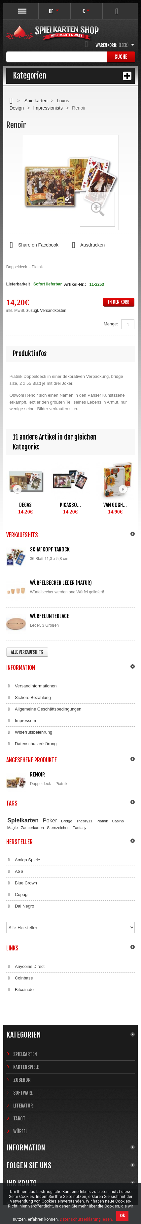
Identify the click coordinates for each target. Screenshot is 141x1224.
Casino (118, 821)
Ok (122, 1215)
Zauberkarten (32, 827)
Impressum (21, 720)
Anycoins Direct (25, 966)
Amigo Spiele (23, 860)
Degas (25, 505)
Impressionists (47, 108)
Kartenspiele (26, 1067)
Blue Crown (21, 883)
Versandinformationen (31, 686)
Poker (50, 820)
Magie (12, 827)
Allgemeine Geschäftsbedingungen (44, 709)
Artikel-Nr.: (75, 284)
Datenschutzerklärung (31, 743)
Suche (121, 56)
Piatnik (102, 821)
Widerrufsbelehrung (29, 732)
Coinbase (19, 978)
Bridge (66, 821)
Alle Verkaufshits (27, 652)
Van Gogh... (115, 505)
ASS (14, 871)
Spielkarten (36, 100)
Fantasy (80, 827)
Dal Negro (20, 906)
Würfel (20, 1131)
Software (23, 1093)
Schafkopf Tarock (50, 549)
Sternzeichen (58, 827)
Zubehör (21, 1080)
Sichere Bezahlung (28, 697)
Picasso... (70, 505)
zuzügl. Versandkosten (46, 310)
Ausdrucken (86, 245)
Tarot (19, 1118)
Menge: (111, 323)
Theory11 (84, 821)
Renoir (37, 774)
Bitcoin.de (20, 989)
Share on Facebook (32, 245)
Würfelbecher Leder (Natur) (61, 582)
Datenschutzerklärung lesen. (86, 1219)
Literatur (23, 1105)
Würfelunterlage (49, 616)
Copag (17, 894)
